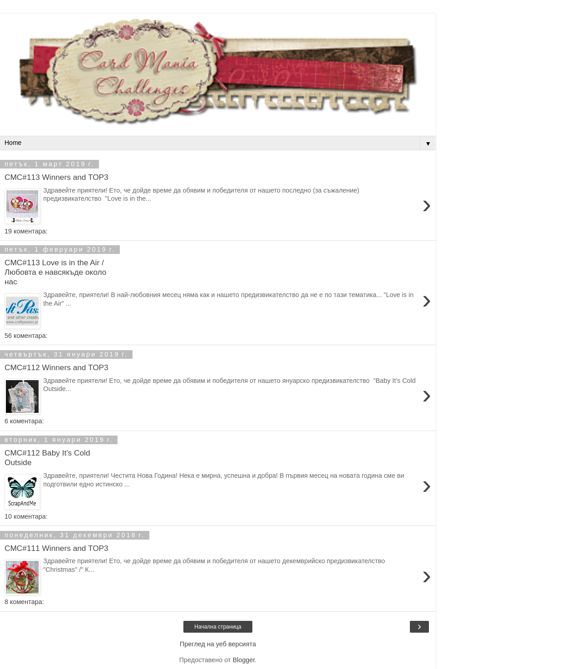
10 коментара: (26, 516)
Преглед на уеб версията (218, 644)
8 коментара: (24, 601)
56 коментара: (26, 335)
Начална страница (217, 627)
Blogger (243, 660)
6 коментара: (24, 421)
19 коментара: (26, 231)
